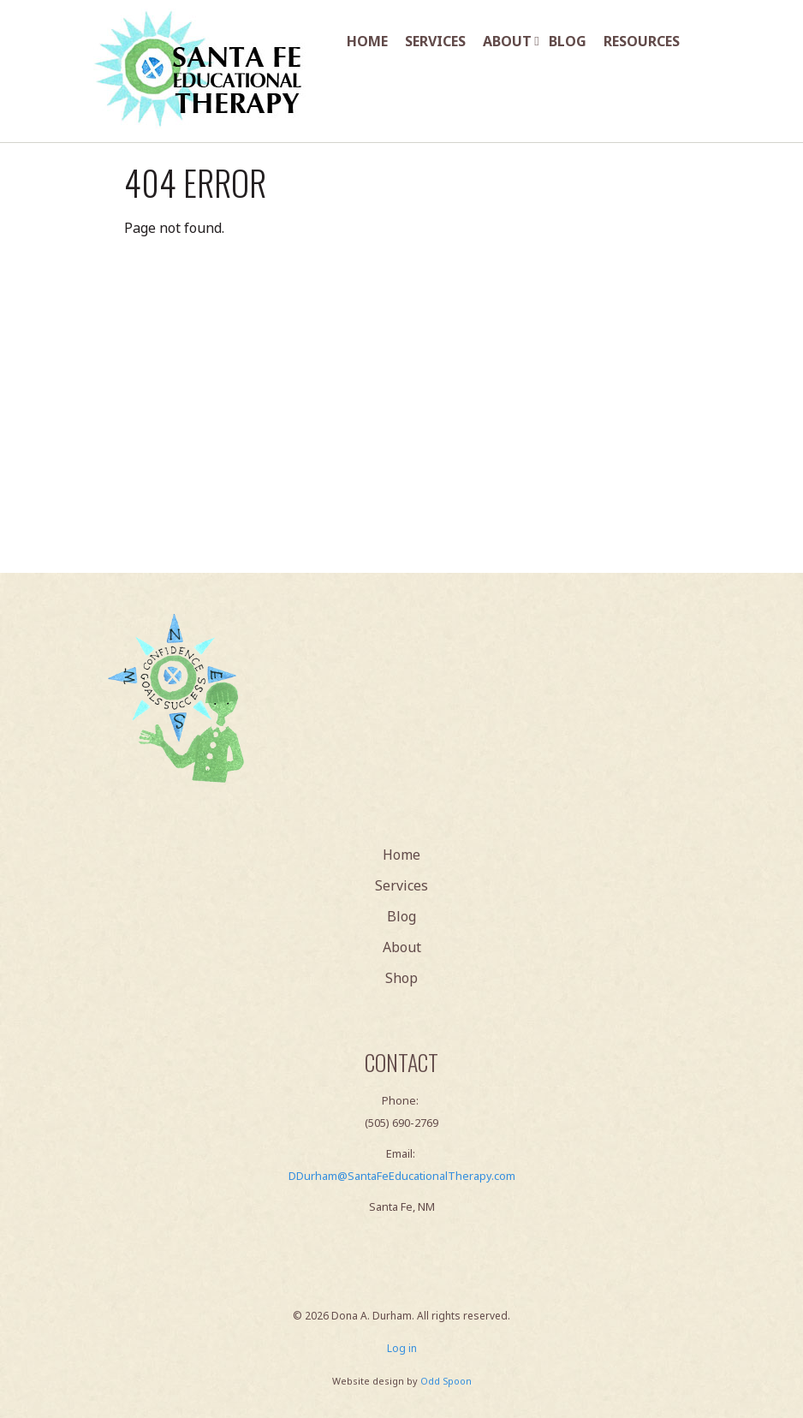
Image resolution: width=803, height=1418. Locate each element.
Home (367, 41)
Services (435, 41)
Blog (567, 41)
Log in (402, 1348)
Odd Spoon (446, 1380)
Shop (401, 977)
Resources (642, 41)
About (507, 41)
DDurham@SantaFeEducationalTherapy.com (401, 1175)
